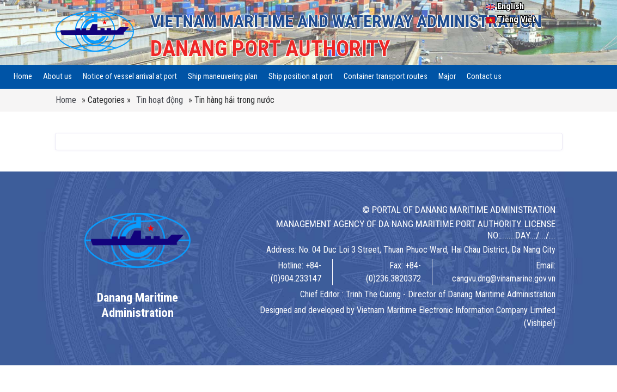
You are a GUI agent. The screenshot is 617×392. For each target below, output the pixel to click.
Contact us (484, 76)
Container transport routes (385, 76)
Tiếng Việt (510, 19)
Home (23, 76)
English (505, 6)
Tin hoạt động (159, 100)
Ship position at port (300, 76)
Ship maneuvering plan (223, 76)
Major (447, 76)
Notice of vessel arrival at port (130, 76)
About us (57, 76)
